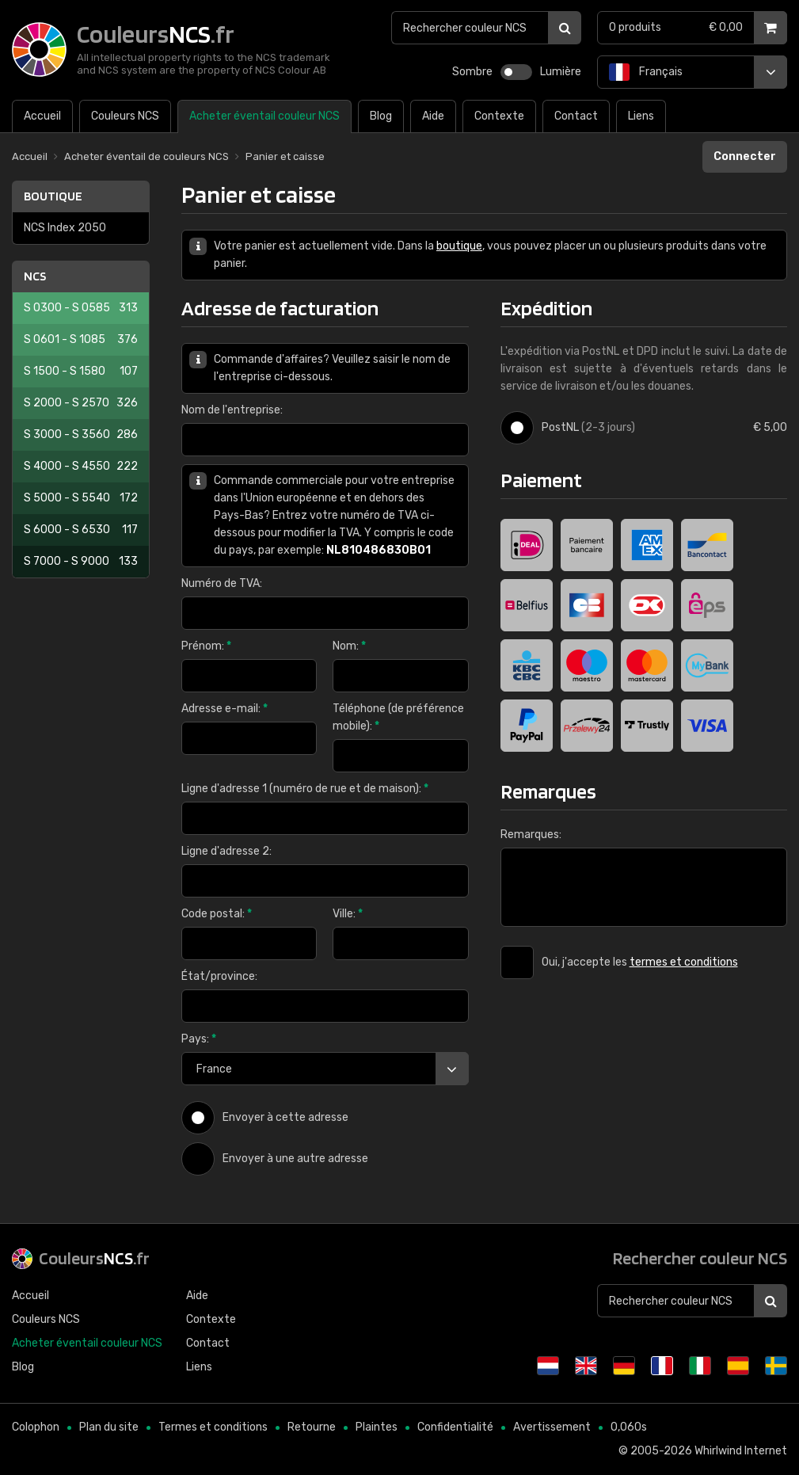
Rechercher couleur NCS (700, 1258)
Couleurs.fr (94, 1258)
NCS (35, 276)
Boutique (53, 196)
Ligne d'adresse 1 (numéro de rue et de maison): (304, 788)
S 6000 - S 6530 (81, 530)
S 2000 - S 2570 (81, 403)
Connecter (744, 156)
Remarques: (530, 834)
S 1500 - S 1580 (81, 371)
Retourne (311, 1427)
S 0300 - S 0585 (81, 308)
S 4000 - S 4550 (81, 466)
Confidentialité (455, 1427)
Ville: (348, 913)
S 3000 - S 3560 (81, 435)
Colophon (35, 1427)
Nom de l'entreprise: (232, 410)
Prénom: (206, 646)
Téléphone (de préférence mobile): (398, 717)
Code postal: (216, 913)
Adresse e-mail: (224, 708)
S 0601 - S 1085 (81, 340)
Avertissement (552, 1427)
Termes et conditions (213, 1427)
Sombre (472, 71)
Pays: (198, 1039)
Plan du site (109, 1427)
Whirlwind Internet (740, 1451)
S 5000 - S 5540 (81, 498)
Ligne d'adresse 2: (226, 851)
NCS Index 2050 (65, 227)
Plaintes (377, 1427)
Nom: (349, 646)
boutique (459, 246)
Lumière (560, 71)
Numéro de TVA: (221, 583)
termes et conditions (684, 962)
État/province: (219, 976)
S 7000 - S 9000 (81, 561)
